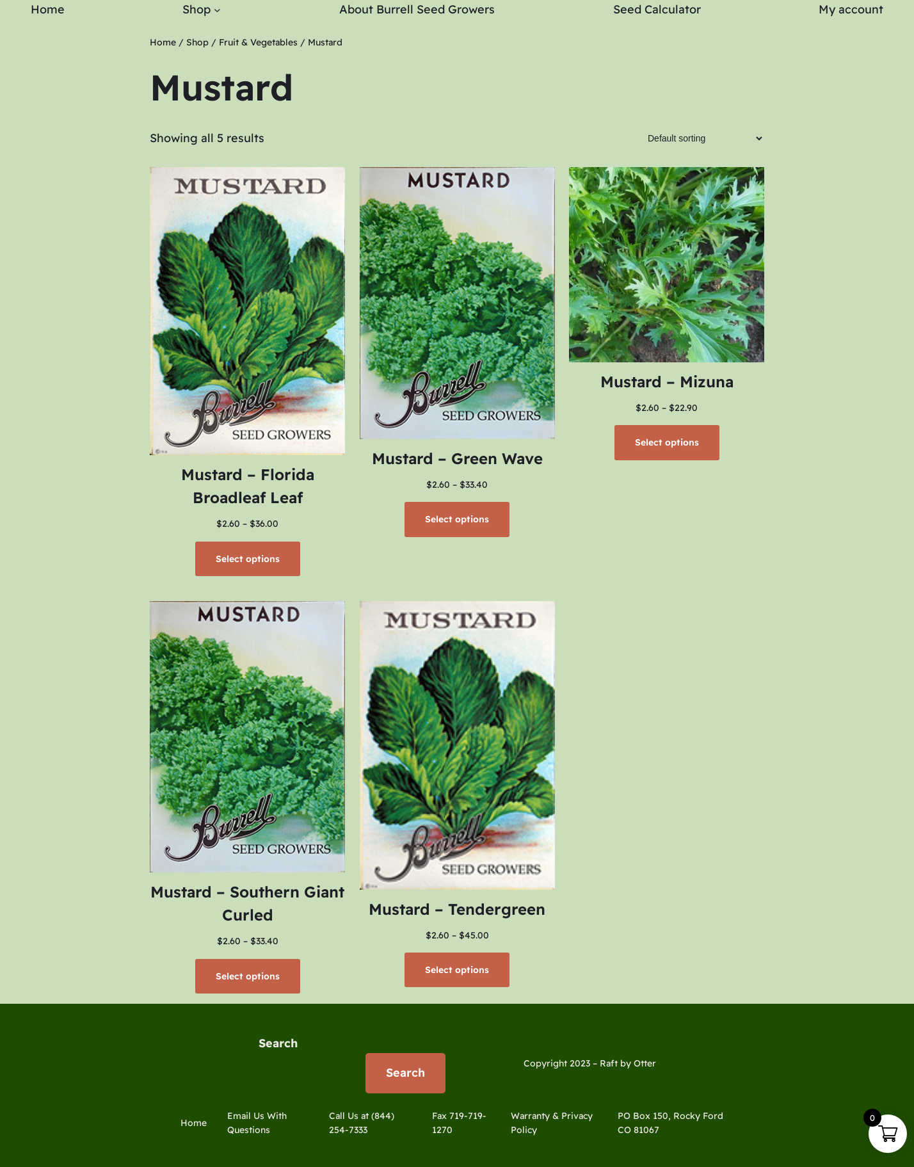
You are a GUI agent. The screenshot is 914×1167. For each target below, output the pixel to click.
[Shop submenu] (217, 9)
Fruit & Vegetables (258, 42)
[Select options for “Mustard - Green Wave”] (457, 519)
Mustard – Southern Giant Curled (247, 903)
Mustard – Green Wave (457, 458)
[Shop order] (700, 138)
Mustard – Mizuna (667, 381)
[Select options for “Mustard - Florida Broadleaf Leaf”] (247, 559)
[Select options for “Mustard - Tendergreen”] (457, 970)
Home (163, 42)
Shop (197, 42)
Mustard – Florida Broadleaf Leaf (247, 486)
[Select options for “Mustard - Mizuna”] (666, 442)
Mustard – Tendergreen (457, 909)
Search (278, 1043)
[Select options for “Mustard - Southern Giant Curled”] (247, 976)
